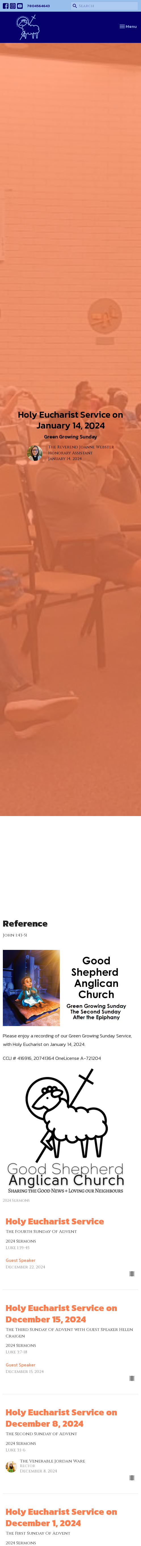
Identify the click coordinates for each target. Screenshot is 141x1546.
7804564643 (38, 6)
